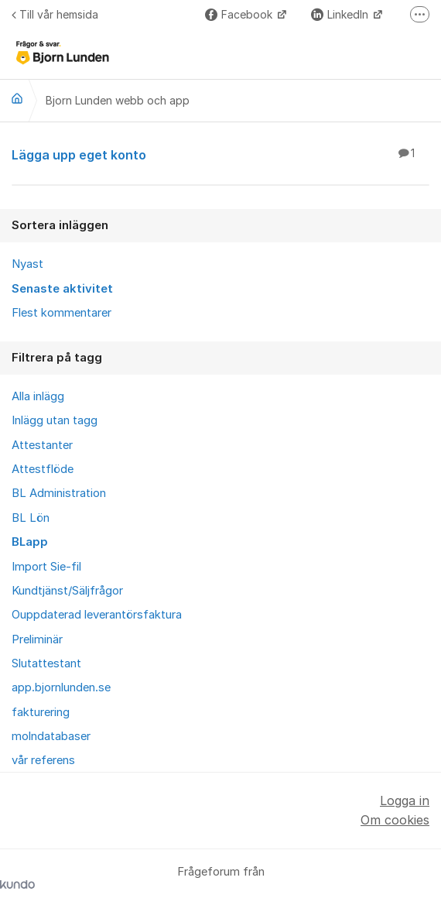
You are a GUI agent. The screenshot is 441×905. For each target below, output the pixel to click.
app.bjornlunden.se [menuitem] (61, 687)
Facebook (240, 14)
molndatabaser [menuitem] (51, 736)
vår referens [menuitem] (43, 760)
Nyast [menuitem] (27, 264)
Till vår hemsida (55, 14)
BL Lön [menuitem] (31, 518)
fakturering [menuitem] (41, 712)
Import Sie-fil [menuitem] (46, 567)
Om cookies (395, 820)
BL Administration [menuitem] (59, 493)
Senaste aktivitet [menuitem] (62, 289)
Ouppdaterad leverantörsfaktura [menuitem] (97, 615)
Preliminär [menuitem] (37, 639)
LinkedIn (341, 14)
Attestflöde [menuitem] (43, 469)
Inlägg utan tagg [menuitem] (54, 420)
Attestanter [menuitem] (42, 445)
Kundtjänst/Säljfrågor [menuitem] (67, 591)
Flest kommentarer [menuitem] (61, 313)
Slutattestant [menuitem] (46, 663)
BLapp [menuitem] (30, 542)
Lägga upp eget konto (220, 154)
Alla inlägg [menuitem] (38, 396)
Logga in (404, 800)
